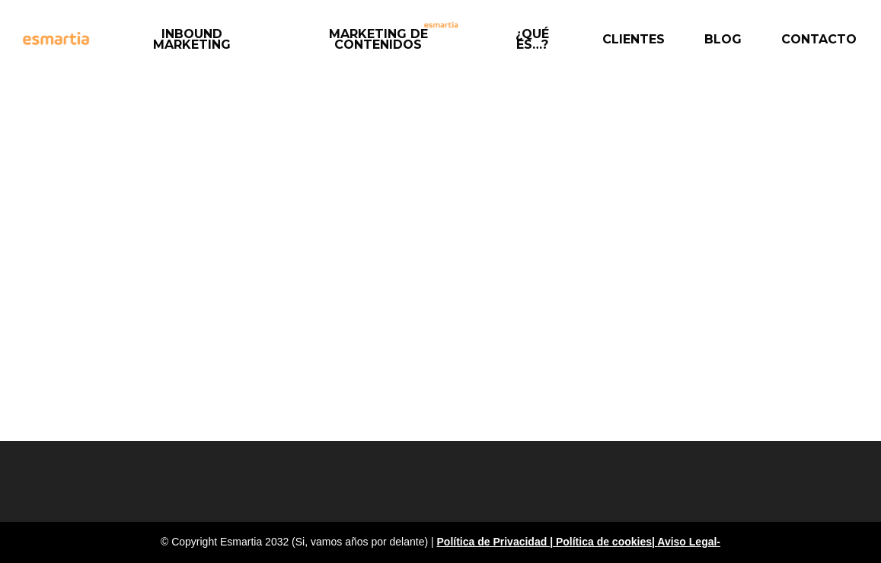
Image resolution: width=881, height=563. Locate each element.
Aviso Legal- (688, 542)
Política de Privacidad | (496, 542)
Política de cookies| (606, 542)
